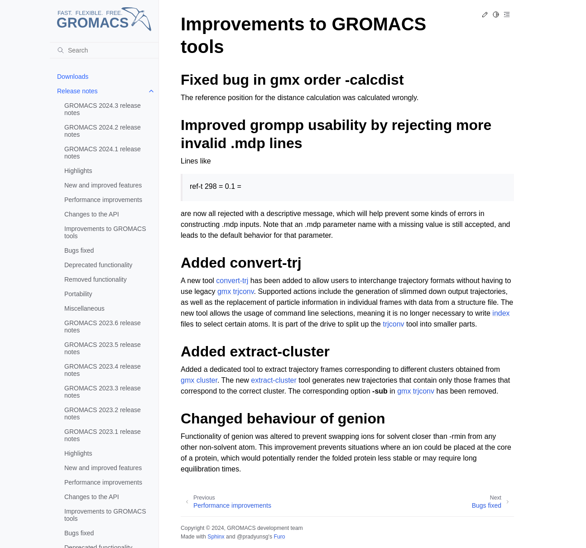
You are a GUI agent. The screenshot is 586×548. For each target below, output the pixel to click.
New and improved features (103, 185)
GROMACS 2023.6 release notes (102, 326)
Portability (78, 294)
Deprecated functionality (98, 265)
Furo (279, 537)
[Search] (104, 50)
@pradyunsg (253, 537)
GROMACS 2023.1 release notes (102, 435)
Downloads (72, 76)
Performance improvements (103, 199)
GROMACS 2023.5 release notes (102, 348)
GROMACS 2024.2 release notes (102, 131)
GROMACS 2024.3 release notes (102, 109)
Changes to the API (91, 214)
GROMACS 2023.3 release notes (102, 392)
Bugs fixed (79, 250)
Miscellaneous (84, 308)
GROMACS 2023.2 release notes (102, 413)
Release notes (77, 91)
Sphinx (215, 537)
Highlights (78, 170)
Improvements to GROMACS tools (105, 232)
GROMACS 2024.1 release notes (102, 152)
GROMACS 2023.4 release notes (102, 370)
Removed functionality (95, 279)
